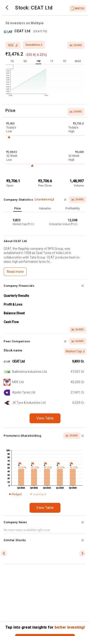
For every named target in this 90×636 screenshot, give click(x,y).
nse (13, 45)
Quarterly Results (16, 295)
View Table (45, 418)
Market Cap (75, 351)
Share (76, 45)
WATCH (77, 8)
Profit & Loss (13, 304)
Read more (15, 271)
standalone (33, 44)
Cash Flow (11, 322)
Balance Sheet (14, 313)
